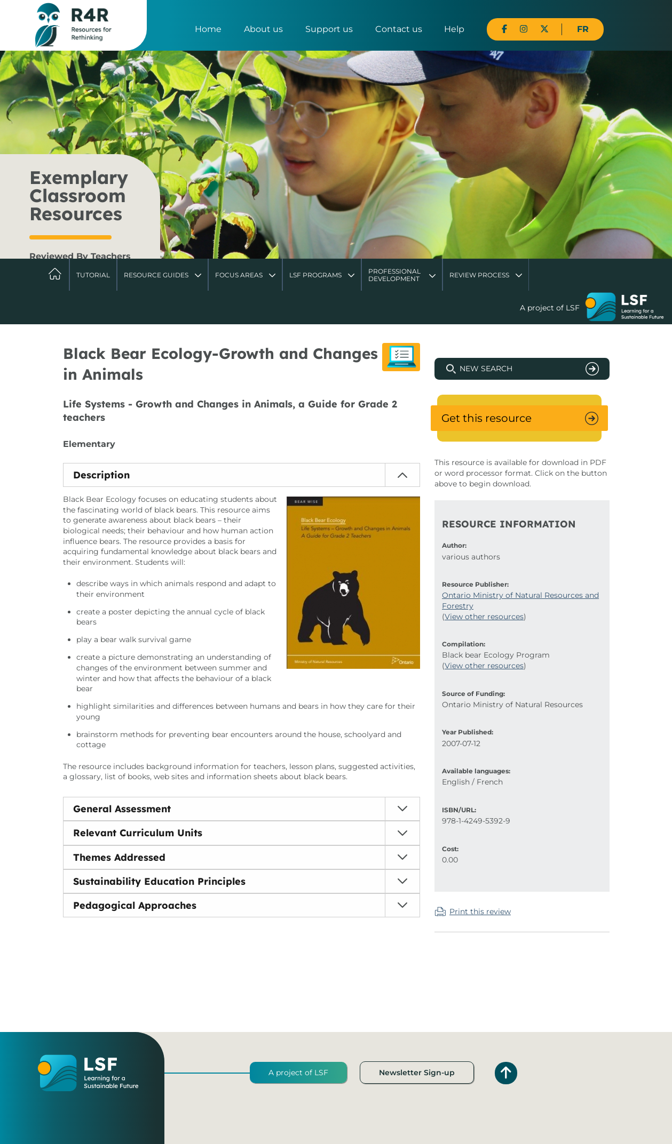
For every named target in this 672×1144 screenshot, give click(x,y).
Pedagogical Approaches (134, 905)
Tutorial (93, 275)
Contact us (398, 29)
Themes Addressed (119, 857)
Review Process (479, 275)
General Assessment (122, 809)
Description (101, 475)
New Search (486, 368)
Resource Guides (156, 275)
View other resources (484, 616)
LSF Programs (315, 275)
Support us (329, 29)
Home (208, 29)
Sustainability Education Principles (159, 881)
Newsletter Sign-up (417, 1072)
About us (263, 29)
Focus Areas (239, 275)
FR (583, 29)
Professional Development (394, 275)
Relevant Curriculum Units (137, 833)
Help (454, 29)
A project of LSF (298, 1072)
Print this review (480, 911)
